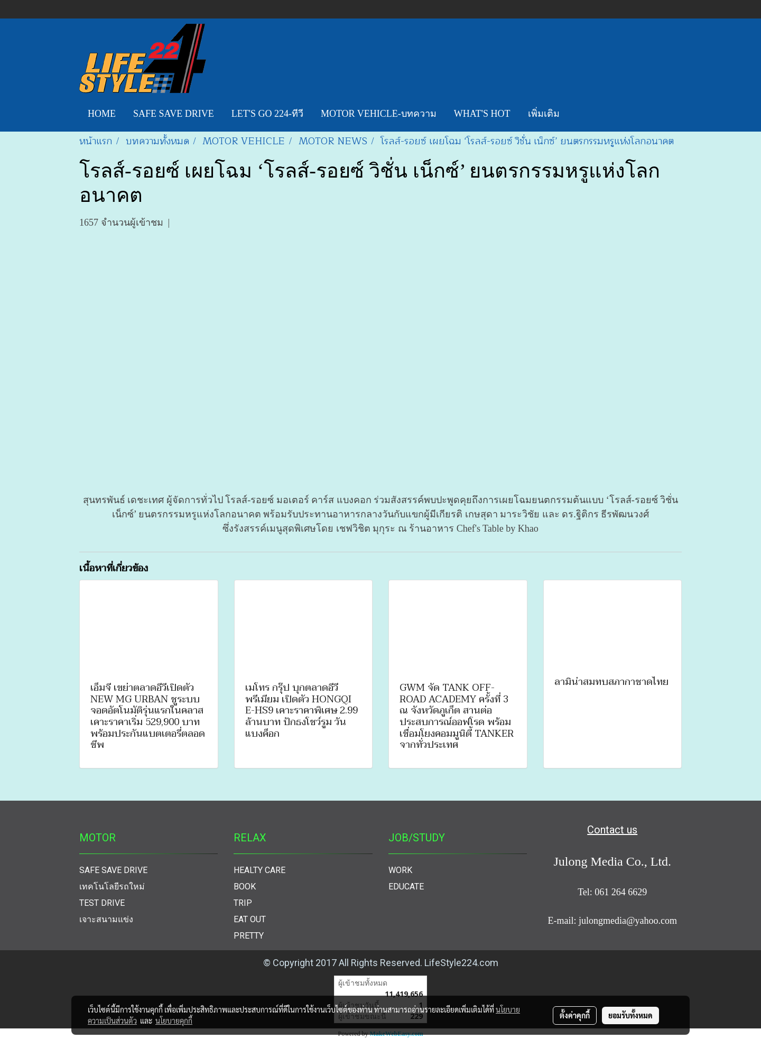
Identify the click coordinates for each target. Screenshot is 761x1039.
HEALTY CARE (259, 870)
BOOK (245, 887)
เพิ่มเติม (544, 113)
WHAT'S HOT (482, 113)
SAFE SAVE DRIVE (173, 113)
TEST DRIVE (102, 903)
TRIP (243, 903)
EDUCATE (406, 887)
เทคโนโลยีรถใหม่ (112, 887)
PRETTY (249, 936)
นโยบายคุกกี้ (173, 1020)
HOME (102, 113)
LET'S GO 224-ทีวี (267, 113)
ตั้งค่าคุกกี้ (575, 1015)
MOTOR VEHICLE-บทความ (379, 113)
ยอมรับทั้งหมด (630, 1015)
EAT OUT (250, 919)
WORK (400, 870)
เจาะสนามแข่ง (106, 919)
